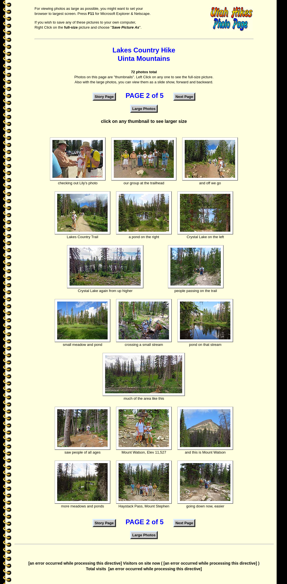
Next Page (184, 97)
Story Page (104, 97)
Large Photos (144, 109)
